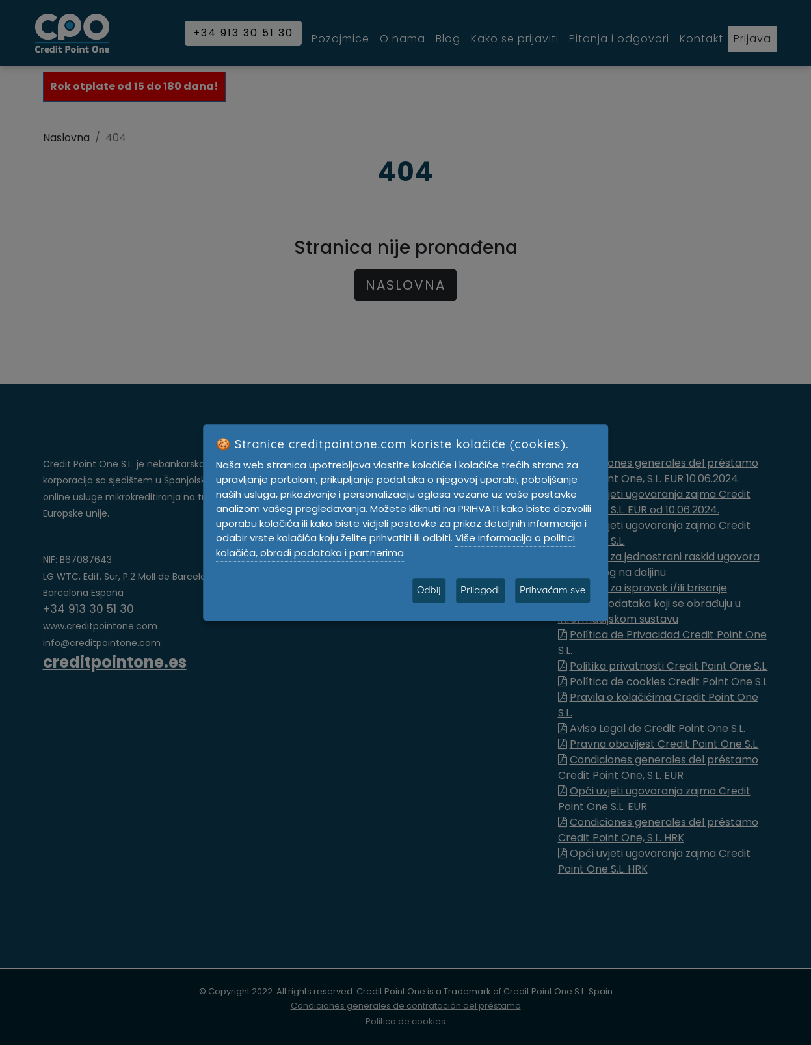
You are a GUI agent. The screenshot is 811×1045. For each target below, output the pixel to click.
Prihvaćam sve (552, 590)
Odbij (429, 590)
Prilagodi (480, 590)
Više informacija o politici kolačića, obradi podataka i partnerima (395, 545)
